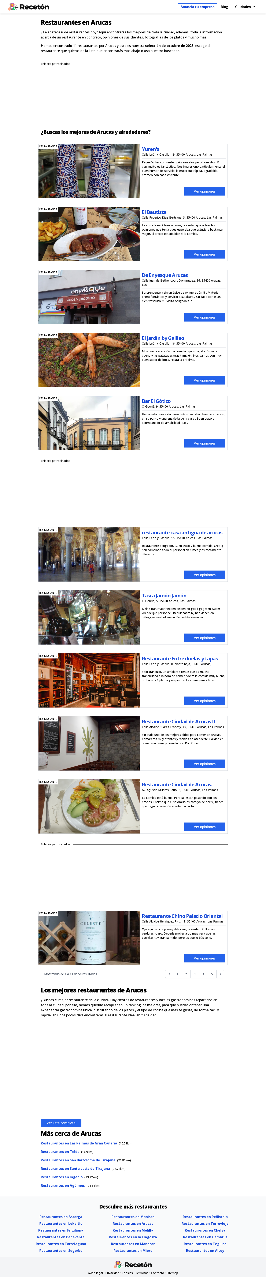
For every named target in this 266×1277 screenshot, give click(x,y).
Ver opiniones (205, 191)
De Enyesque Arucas (165, 274)
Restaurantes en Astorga (61, 1216)
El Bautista (154, 211)
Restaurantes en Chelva (205, 1230)
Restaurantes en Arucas (133, 1223)
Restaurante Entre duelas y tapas (180, 658)
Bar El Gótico (156, 400)
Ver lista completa (61, 1123)
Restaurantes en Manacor (133, 1243)
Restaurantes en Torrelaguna (61, 1243)
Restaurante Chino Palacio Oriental (182, 915)
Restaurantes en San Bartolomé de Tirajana (78, 1160)
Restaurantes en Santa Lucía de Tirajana (75, 1168)
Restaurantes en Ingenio (62, 1177)
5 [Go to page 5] (212, 974)
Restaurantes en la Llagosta (133, 1237)
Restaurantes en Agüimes (63, 1185)
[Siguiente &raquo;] (220, 974)
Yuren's (150, 148)
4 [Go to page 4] (203, 974)
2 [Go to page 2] (186, 974)
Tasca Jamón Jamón (164, 595)
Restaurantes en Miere (133, 1250)
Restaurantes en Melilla (133, 1230)
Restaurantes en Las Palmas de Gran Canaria (79, 1143)
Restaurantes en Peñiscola (205, 1216)
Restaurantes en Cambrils (205, 1237)
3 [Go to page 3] (195, 974)
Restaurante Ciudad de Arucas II (178, 721)
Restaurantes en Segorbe (60, 1250)
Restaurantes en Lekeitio (60, 1223)
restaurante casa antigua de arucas (182, 532)
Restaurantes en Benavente (61, 1237)
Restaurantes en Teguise (205, 1243)
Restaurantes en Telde (60, 1151)
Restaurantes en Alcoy (205, 1250)
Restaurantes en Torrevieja (205, 1223)
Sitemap (172, 1273)
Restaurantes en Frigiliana (60, 1230)
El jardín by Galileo (163, 337)
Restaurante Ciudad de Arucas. (177, 784)
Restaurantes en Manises (132, 1216)
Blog (224, 6)
